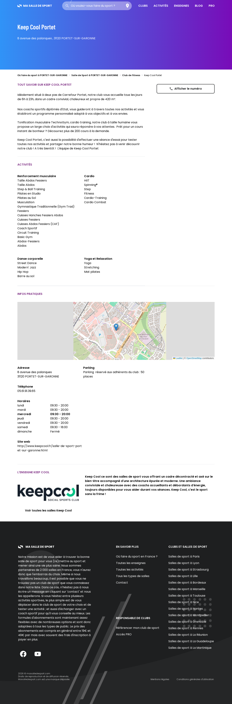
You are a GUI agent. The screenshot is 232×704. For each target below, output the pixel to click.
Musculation (25, 202)
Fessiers (23, 211)
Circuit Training (28, 233)
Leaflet (177, 358)
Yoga (87, 263)
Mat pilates (92, 272)
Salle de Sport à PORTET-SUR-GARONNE (94, 75)
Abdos (21, 246)
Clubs (143, 6)
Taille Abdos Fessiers (32, 180)
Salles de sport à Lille (183, 576)
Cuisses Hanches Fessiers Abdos (40, 215)
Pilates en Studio (29, 193)
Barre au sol (25, 276)
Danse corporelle (30, 259)
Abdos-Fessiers (28, 241)
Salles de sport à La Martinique (190, 648)
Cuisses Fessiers (28, 220)
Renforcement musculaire (36, 176)
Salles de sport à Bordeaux (187, 582)
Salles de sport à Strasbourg (188, 569)
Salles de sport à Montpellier (188, 615)
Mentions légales (160, 679)
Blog (199, 6)
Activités (161, 6)
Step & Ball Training (31, 189)
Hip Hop (22, 272)
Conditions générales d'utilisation (195, 679)
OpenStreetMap (194, 358)
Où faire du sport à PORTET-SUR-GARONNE (42, 75)
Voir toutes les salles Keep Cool (48, 510)
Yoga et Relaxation (98, 259)
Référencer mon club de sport (137, 628)
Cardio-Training (95, 198)
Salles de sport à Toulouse (186, 596)
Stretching (91, 267)
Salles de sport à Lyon (183, 563)
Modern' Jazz (26, 267)
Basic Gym (24, 237)
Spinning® (91, 185)
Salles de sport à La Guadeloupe (191, 641)
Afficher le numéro (185, 89)
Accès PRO (124, 634)
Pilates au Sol (26, 198)
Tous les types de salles (132, 576)
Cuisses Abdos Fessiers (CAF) (38, 224)
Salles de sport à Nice (183, 602)
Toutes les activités (129, 569)
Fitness (89, 193)
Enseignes (181, 6)
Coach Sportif (27, 228)
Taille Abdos (26, 185)
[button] (116, 327)
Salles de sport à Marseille (186, 589)
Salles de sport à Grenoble (187, 622)
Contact (122, 582)
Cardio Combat (95, 202)
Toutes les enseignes (131, 563)
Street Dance (27, 263)
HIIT (86, 180)
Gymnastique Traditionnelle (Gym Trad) (45, 206)
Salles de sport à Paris (184, 556)
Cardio (89, 176)
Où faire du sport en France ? (137, 556)
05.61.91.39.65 (26, 391)
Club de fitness (131, 75)
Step (87, 189)
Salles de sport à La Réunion (188, 635)
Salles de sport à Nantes (185, 609)
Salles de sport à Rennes (185, 628)
